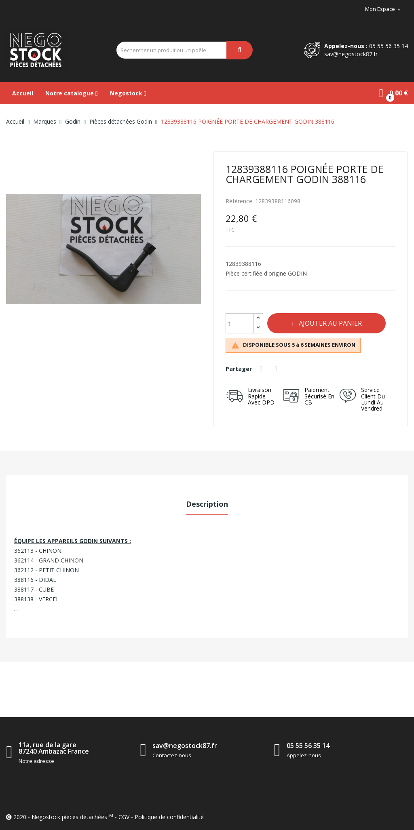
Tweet (277, 369)
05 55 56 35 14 (388, 46)
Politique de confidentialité (169, 817)
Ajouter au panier (330, 323)
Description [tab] (207, 504)
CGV (123, 817)
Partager (262, 369)
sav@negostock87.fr (351, 54)
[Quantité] (240, 323)
